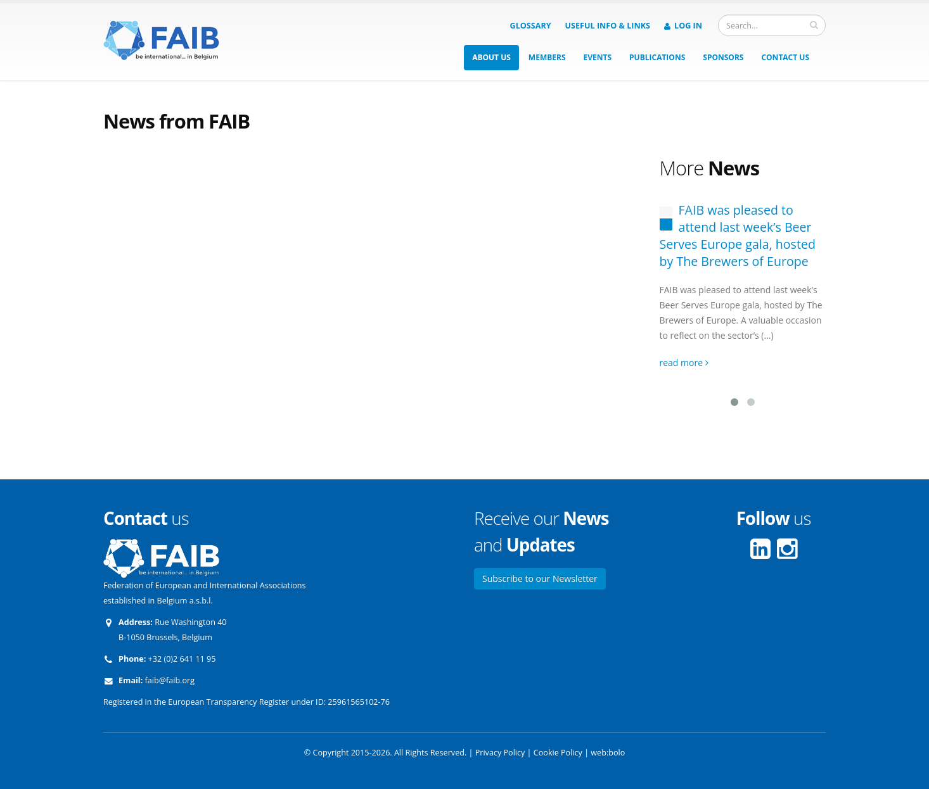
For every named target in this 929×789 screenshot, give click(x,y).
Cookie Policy (558, 752)
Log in (683, 25)
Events (598, 57)
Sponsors (723, 57)
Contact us (785, 57)
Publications (657, 57)
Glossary (530, 25)
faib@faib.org (170, 680)
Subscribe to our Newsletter (540, 578)
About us (491, 57)
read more (684, 363)
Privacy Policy (500, 752)
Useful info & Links (607, 25)
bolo (616, 752)
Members (547, 57)
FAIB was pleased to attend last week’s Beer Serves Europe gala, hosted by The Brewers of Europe (738, 235)
